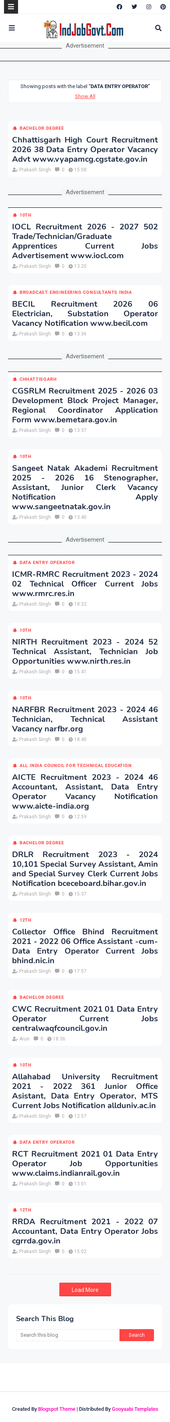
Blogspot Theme (56, 1409)
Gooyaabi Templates (135, 1409)
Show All (85, 96)
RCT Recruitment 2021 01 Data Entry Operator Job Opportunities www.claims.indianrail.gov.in (85, 1163)
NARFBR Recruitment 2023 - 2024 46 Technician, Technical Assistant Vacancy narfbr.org (85, 719)
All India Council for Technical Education (76, 765)
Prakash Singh (35, 170)
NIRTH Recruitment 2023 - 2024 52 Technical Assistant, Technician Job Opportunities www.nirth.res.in (85, 651)
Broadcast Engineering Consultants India (76, 292)
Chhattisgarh (38, 379)
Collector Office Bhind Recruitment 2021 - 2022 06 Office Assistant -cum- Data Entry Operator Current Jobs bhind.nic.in (85, 946)
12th (26, 920)
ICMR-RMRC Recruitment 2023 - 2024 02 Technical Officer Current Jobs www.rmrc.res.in (85, 584)
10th (26, 215)
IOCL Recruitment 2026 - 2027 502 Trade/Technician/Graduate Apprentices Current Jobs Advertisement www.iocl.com (85, 241)
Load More (85, 1290)
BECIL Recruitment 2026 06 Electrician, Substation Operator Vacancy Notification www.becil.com (85, 313)
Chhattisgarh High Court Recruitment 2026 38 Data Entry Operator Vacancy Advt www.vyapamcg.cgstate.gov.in (85, 149)
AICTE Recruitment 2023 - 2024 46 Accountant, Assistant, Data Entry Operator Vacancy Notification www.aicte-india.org (85, 792)
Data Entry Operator (47, 562)
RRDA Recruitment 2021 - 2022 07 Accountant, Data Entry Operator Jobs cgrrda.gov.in (85, 1231)
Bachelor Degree (42, 128)
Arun (24, 1039)
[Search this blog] (67, 1335)
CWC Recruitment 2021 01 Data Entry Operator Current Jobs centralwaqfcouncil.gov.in (85, 1018)
